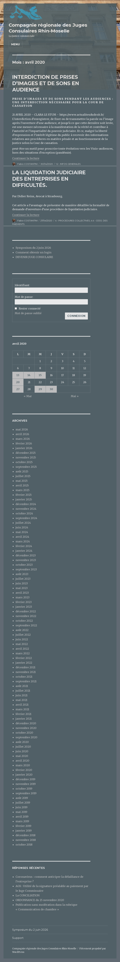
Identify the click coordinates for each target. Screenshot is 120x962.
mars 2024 (23, 541)
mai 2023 (22, 588)
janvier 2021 (24, 718)
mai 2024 (22, 532)
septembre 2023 (26, 569)
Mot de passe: (24, 297)
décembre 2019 (25, 779)
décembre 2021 (25, 667)
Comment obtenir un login (33, 252)
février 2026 (24, 443)
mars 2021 (22, 709)
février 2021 (23, 714)
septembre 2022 (26, 625)
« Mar (28, 396)
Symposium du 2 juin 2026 (33, 247)
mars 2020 (23, 765)
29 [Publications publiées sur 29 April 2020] (40, 389)
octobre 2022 (24, 620)
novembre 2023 (26, 560)
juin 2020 (22, 751)
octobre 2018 (24, 844)
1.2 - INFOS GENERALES (68, 164)
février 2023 (24, 602)
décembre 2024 (26, 504)
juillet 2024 (23, 522)
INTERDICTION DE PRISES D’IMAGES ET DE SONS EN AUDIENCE (45, 83)
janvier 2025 (24, 499)
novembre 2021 (26, 672)
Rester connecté (30, 308)
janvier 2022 (24, 662)
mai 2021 (21, 700)
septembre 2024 (26, 518)
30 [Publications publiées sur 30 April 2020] (51, 389)
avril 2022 (22, 648)
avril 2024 (22, 536)
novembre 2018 (26, 840)
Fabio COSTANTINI (27, 164)
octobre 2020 (24, 732)
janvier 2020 (24, 774)
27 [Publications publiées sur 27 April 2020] (18, 389)
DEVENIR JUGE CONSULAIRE (34, 257)
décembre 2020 (26, 723)
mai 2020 (22, 756)
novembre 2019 (26, 784)
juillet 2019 (23, 802)
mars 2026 (23, 438)
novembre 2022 (26, 616)
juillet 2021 (23, 690)
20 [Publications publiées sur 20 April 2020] (18, 382)
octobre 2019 (24, 788)
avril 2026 (22, 434)
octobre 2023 (24, 564)
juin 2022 (22, 639)
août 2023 (22, 574)
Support (18, 938)
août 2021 (22, 686)
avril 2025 (22, 485)
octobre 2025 (24, 462)
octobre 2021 (24, 676)
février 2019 (23, 826)
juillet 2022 (23, 634)
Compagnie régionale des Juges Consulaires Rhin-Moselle (48, 28)
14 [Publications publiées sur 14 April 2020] (28, 375)
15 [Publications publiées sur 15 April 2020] (40, 375)
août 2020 (22, 742)
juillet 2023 (23, 578)
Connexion (76, 316)
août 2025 (22, 471)
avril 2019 (22, 816)
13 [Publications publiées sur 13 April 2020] (17, 375)
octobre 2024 (24, 513)
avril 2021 (22, 704)
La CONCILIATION (27, 895)
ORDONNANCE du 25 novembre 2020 (40, 900)
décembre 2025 (26, 452)
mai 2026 (22, 429)
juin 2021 (21, 695)
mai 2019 (21, 812)
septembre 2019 (26, 793)
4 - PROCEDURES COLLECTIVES (72, 220)
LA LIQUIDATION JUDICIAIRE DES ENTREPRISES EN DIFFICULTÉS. (49, 178)
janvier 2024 (24, 550)
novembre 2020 (26, 728)
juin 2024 (22, 527)
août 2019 (22, 798)
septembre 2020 (26, 737)
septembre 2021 (26, 681)
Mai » (75, 396)
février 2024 (24, 546)
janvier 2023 (24, 606)
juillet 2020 (23, 746)
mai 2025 (22, 480)
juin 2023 (22, 583)
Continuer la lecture (25, 158)
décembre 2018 (25, 835)
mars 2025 (22, 490)
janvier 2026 (24, 448)
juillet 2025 (23, 476)
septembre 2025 (26, 466)
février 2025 (24, 494)
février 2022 (24, 658)
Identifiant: (22, 285)
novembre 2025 (26, 457)
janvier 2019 (24, 830)
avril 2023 (22, 592)
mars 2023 (22, 597)
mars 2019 (22, 821)
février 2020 (24, 770)
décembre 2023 (26, 555)
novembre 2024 (26, 508)
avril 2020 (22, 760)
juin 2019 (21, 807)
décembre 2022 (26, 611)
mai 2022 (22, 644)
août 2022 (22, 630)
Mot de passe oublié (28, 313)
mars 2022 (23, 653)
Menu (15, 44)
